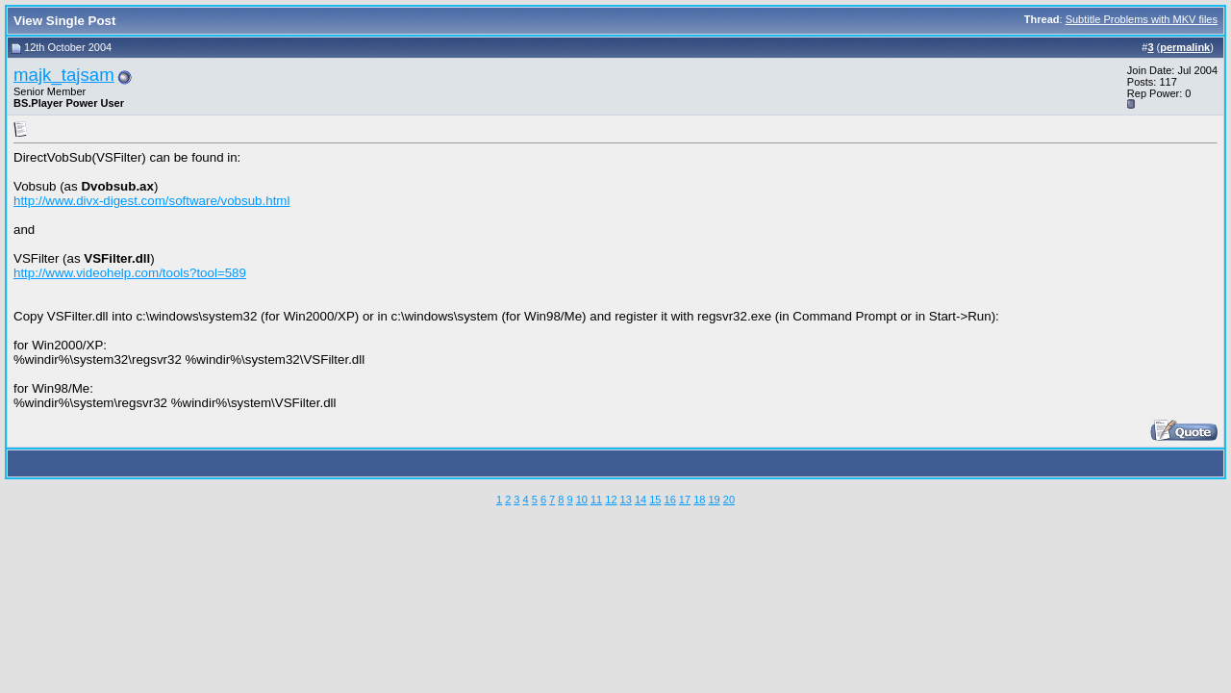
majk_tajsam (63, 74)
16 (670, 499)
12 (610, 499)
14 (640, 499)
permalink (1185, 47)
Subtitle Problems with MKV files (1142, 19)
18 (699, 499)
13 (626, 499)
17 (685, 499)
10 (582, 499)
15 (655, 499)
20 (729, 499)
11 (596, 499)
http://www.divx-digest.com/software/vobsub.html (151, 200)
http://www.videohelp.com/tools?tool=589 (129, 273)
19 (713, 499)
